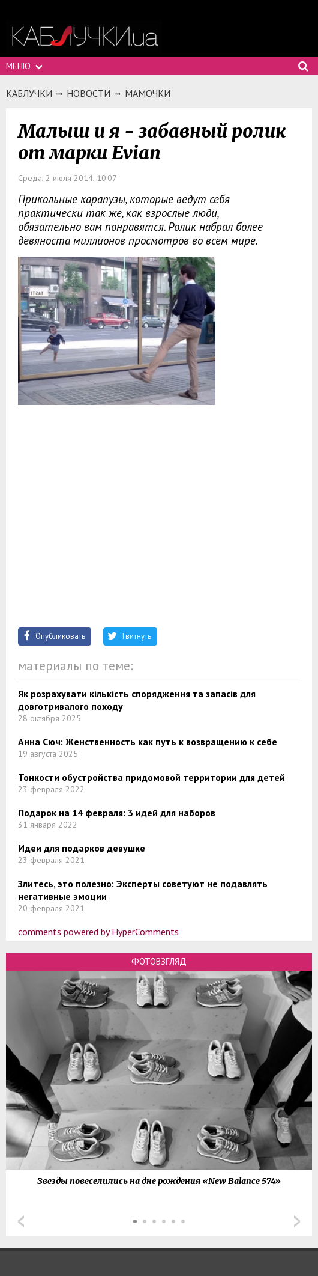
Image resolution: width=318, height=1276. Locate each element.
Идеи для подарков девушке (81, 848)
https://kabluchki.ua (84, 36)
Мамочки (147, 93)
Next (297, 1221)
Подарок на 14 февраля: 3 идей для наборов (116, 813)
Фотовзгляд (159, 961)
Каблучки (29, 93)
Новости (88, 93)
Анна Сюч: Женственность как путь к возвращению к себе (147, 742)
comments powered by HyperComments (98, 932)
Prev (21, 1221)
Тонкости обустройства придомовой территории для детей (151, 777)
